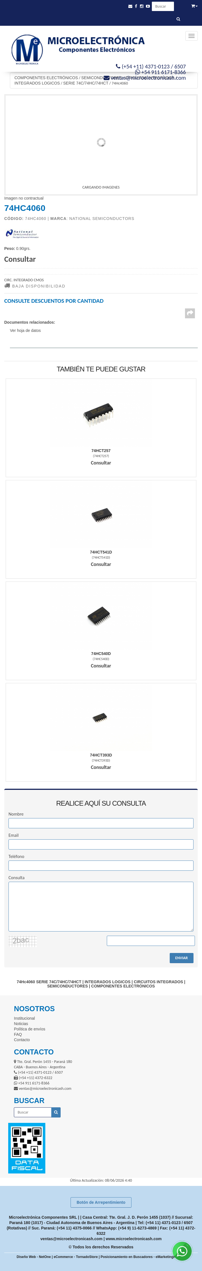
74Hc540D (101, 653)
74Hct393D (101, 755)
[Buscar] (178, 19)
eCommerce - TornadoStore (76, 1257)
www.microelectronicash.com (133, 1239)
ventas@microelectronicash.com (72, 1239)
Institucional (24, 1018)
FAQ (18, 1034)
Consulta (16, 877)
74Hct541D (101, 552)
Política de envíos (29, 1029)
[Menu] (191, 36)
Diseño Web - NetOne (34, 1257)
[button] (130, 6)
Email (13, 835)
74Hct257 (101, 450)
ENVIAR (181, 958)
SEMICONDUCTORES (101, 77)
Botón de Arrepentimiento (100, 1202)
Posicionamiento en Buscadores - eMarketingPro (140, 1257)
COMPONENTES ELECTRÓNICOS (46, 77)
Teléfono (16, 856)
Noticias (21, 1023)
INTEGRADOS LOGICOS (37, 83)
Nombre (16, 814)
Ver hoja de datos (25, 330)
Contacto (22, 1039)
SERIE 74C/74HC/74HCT (86, 83)
